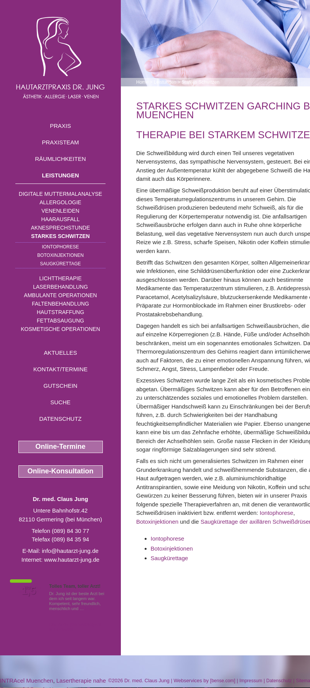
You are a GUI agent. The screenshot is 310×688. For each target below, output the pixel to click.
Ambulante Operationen (60, 295)
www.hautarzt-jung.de (71, 559)
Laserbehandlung (60, 287)
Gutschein (60, 385)
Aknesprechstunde (60, 228)
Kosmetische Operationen (60, 329)
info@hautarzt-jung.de (70, 550)
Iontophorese (60, 247)
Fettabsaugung (60, 321)
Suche (60, 402)
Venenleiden (60, 211)
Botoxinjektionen (60, 255)
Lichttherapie (60, 278)
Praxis (60, 125)
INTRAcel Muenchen (26, 680)
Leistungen (60, 175)
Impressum (250, 680)
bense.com (222, 680)
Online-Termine (60, 446)
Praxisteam (60, 142)
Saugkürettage (60, 263)
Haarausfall (60, 219)
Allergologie (60, 202)
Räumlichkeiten (60, 158)
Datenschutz (60, 418)
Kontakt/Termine (60, 369)
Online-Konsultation (61, 471)
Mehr (90, 608)
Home (142, 82)
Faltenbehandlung (60, 304)
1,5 (28, 591)
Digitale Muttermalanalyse (60, 194)
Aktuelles (60, 352)
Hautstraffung (60, 312)
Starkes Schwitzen (60, 236)
